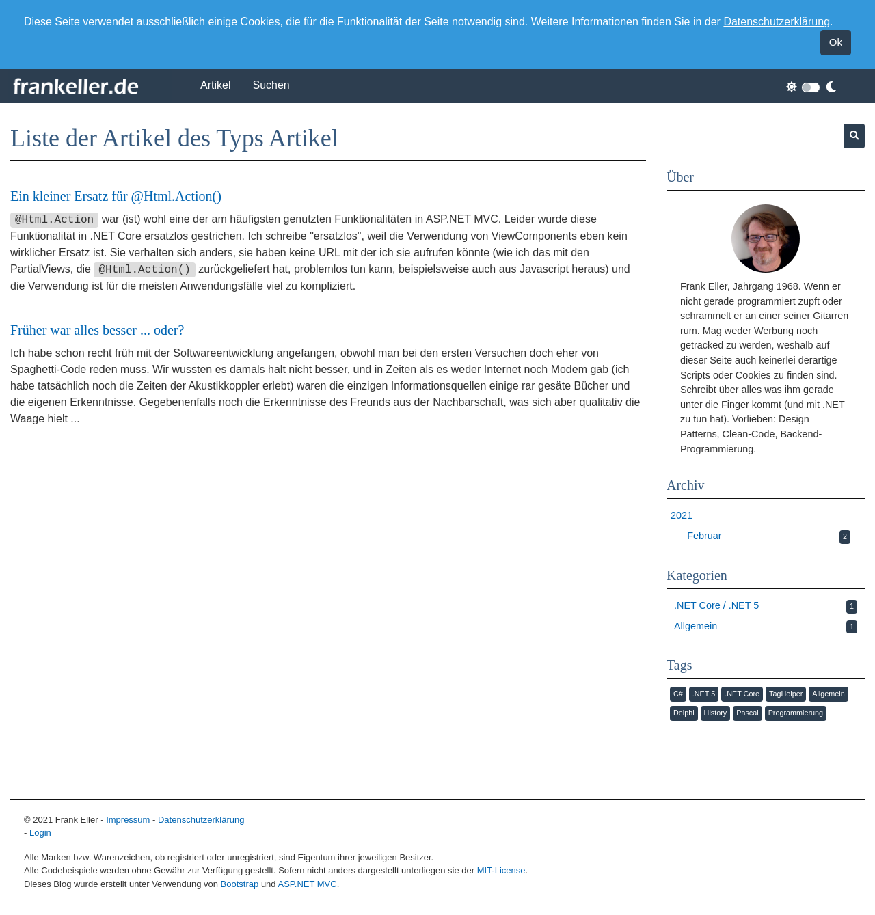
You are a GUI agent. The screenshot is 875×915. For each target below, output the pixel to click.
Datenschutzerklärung (776, 21)
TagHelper (786, 693)
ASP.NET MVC (307, 884)
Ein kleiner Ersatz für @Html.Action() (115, 196)
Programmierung (795, 713)
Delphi (684, 713)
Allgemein (828, 693)
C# (678, 693)
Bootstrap (240, 884)
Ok (835, 42)
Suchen (270, 85)
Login (40, 833)
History (715, 713)
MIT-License (501, 870)
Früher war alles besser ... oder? (97, 330)
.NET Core (742, 693)
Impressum (128, 820)
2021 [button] (681, 515)
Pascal (747, 713)
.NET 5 (703, 693)
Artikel (215, 85)
